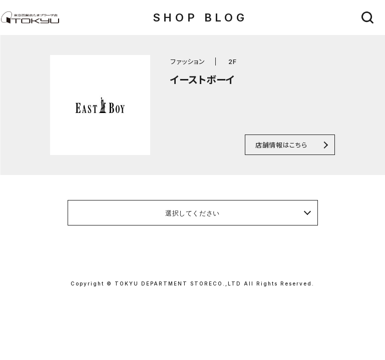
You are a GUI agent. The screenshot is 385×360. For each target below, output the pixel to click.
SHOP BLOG (200, 17)
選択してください (192, 213)
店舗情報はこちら (281, 145)
